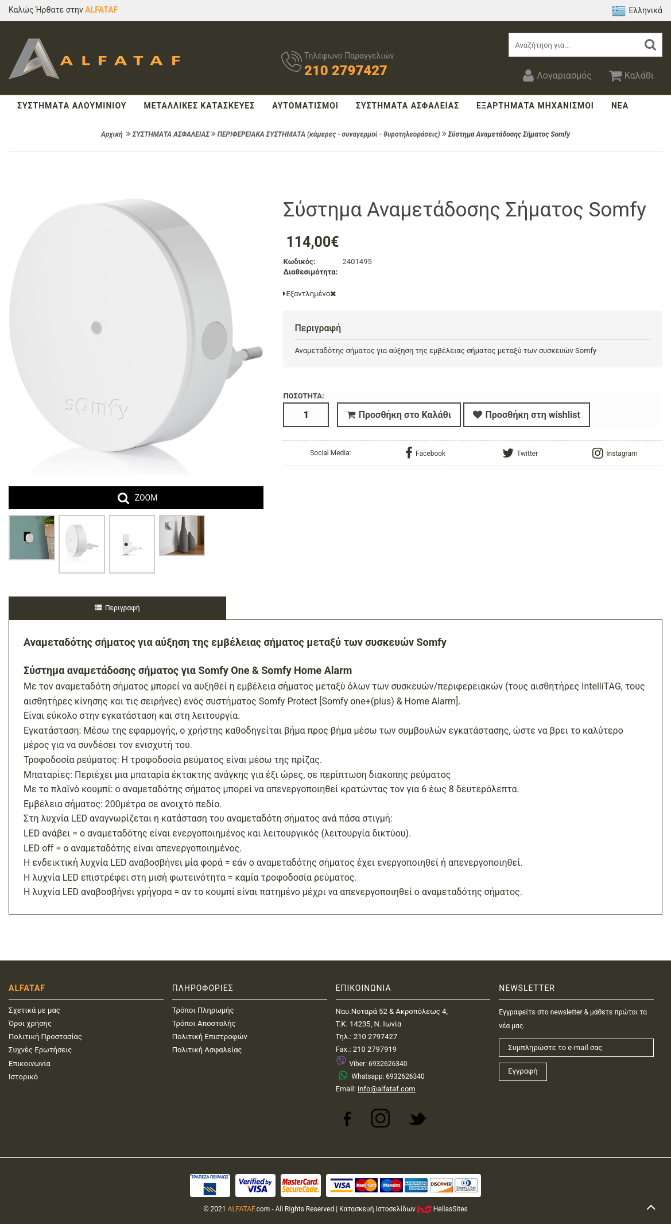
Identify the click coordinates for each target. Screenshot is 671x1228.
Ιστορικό (23, 1076)
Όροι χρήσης (30, 1023)
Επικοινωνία (30, 1063)
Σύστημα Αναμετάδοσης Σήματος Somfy (509, 134)
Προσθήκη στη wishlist (526, 414)
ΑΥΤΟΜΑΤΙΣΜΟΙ (305, 105)
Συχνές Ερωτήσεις (40, 1049)
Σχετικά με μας (34, 1010)
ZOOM (146, 497)
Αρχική (112, 134)
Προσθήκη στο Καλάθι (399, 414)
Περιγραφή (117, 607)
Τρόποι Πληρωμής (203, 1010)
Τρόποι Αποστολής (204, 1023)
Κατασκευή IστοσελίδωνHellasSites (403, 1209)
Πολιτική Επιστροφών (209, 1036)
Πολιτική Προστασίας (45, 1036)
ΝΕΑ (620, 105)
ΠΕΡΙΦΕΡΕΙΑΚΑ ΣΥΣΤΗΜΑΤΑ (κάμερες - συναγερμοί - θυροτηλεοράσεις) (329, 134)
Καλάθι (631, 75)
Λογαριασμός (557, 75)
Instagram (614, 451)
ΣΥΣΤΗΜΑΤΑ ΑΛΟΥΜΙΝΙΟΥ (71, 105)
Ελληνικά (637, 11)
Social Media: (330, 451)
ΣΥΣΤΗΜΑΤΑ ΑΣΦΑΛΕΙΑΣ (407, 105)
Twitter (520, 451)
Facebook (425, 451)
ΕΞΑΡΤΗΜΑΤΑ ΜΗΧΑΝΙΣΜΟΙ (535, 105)
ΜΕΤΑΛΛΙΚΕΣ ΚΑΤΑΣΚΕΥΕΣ (199, 105)
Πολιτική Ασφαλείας (207, 1049)
